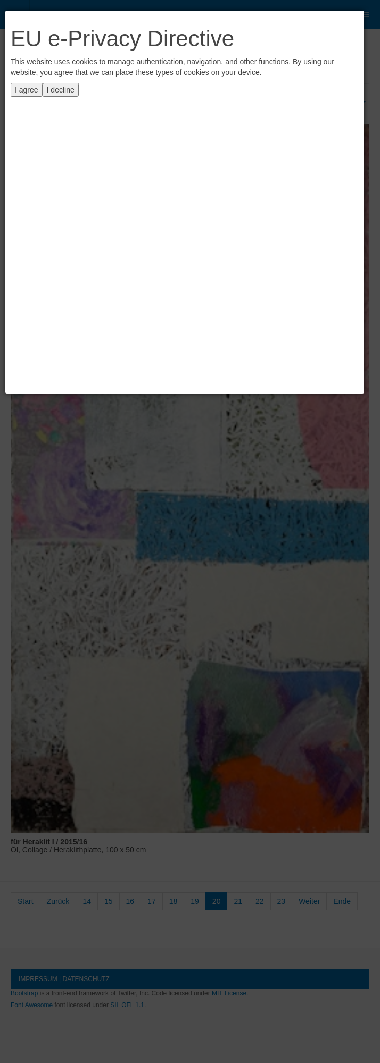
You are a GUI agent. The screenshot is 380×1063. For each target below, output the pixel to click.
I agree (26, 90)
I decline (61, 90)
